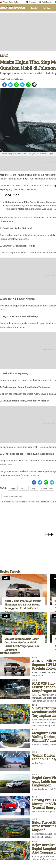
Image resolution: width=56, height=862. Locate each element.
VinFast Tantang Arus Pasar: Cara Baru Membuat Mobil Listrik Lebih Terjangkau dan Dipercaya (22, 644)
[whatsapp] (28, 84)
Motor (47, 8)
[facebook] (4, 84)
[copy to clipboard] (34, 84)
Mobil (34, 8)
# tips (34, 488)
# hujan (13, 488)
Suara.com (32, 2)
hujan (28, 175)
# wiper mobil (47, 488)
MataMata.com (47, 2)
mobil (25, 178)
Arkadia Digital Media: (10, 2)
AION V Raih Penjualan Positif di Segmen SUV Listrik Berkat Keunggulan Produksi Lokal (22, 604)
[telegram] (22, 84)
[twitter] (10, 84)
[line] (16, 84)
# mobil (24, 488)
